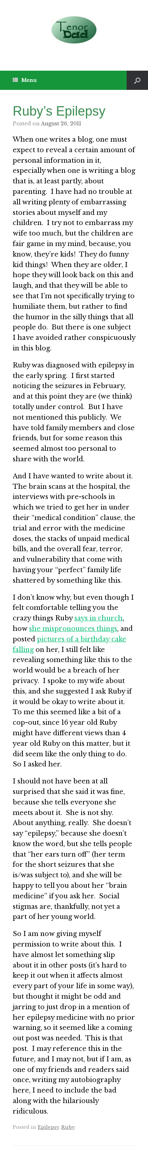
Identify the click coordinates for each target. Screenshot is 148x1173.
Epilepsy (48, 1127)
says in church (98, 618)
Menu (25, 80)
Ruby (67, 1127)
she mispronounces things (73, 629)
